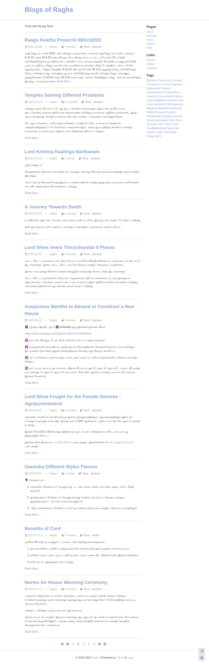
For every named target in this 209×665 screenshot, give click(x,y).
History (179, 96)
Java (180, 100)
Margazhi (152, 108)
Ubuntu (151, 132)
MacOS (162, 104)
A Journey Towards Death (53, 206)
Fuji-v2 (120, 657)
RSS (149, 47)
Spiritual (96, 46)
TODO (168, 124)
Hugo (150, 100)
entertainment (155, 92)
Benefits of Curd (43, 528)
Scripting (167, 116)
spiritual (177, 116)
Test (160, 124)
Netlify (150, 112)
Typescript (172, 128)
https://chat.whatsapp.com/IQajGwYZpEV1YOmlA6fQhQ (58, 333)
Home (150, 31)
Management (175, 104)
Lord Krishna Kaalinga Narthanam (62, 151)
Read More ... (65, 81)
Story (172, 120)
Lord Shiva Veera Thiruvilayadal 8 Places (70, 247)
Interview (171, 100)
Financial (169, 92)
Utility (167, 132)
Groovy (161, 96)
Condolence (154, 84)
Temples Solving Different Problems (64, 95)
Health (95, 535)
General (96, 589)
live (156, 104)
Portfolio (171, 112)
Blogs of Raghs (49, 9)
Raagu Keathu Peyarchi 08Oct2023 (63, 40)
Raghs (95, 657)
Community (163, 80)
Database (176, 84)
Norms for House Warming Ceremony (66, 582)
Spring (150, 120)
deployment (153, 88)
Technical (152, 124)
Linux (150, 104)
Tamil (86, 46)
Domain (165, 88)
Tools (175, 124)
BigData (151, 80)
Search (151, 43)
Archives (152, 35)
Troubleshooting (156, 128)
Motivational (165, 108)
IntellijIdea (160, 100)
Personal (160, 112)
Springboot (161, 120)
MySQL (177, 108)
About (150, 39)
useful (159, 132)
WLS (158, 136)
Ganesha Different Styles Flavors (61, 466)
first (177, 92)
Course (166, 84)
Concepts (176, 80)
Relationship (154, 116)
